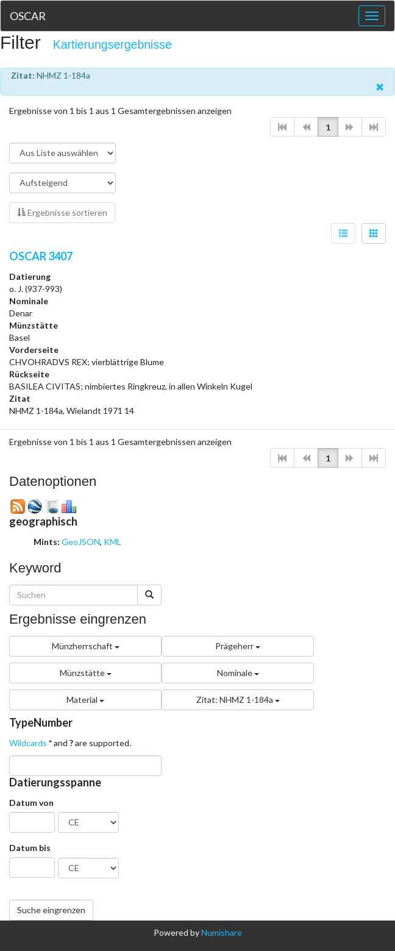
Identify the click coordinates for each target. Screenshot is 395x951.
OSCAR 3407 (41, 256)
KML (112, 541)
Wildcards (28, 743)
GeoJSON (81, 541)
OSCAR (28, 16)
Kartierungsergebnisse (112, 44)
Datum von (31, 802)
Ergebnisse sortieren (62, 212)
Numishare (221, 932)
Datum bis (30, 847)
